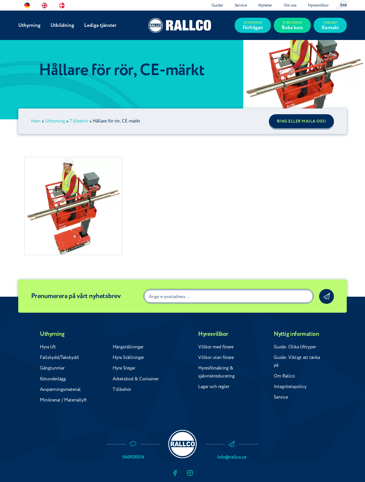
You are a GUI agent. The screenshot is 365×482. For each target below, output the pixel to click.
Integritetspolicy (290, 386)
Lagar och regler (213, 386)
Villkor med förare (216, 347)
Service (241, 5)
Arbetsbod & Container (136, 379)
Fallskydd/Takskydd (59, 357)
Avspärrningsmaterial (60, 389)
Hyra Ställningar (128, 357)
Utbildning (62, 25)
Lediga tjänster (100, 25)
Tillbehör (79, 121)
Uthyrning (29, 25)
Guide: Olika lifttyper (295, 347)
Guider (217, 5)
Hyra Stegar (124, 368)
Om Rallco (284, 376)
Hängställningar (128, 347)
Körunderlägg (53, 379)
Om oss (290, 5)
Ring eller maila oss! (301, 121)
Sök (343, 5)
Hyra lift (48, 347)
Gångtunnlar (52, 368)
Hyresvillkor (318, 5)
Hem (35, 121)
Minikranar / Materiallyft (63, 400)
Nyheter (265, 5)
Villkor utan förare (216, 357)
